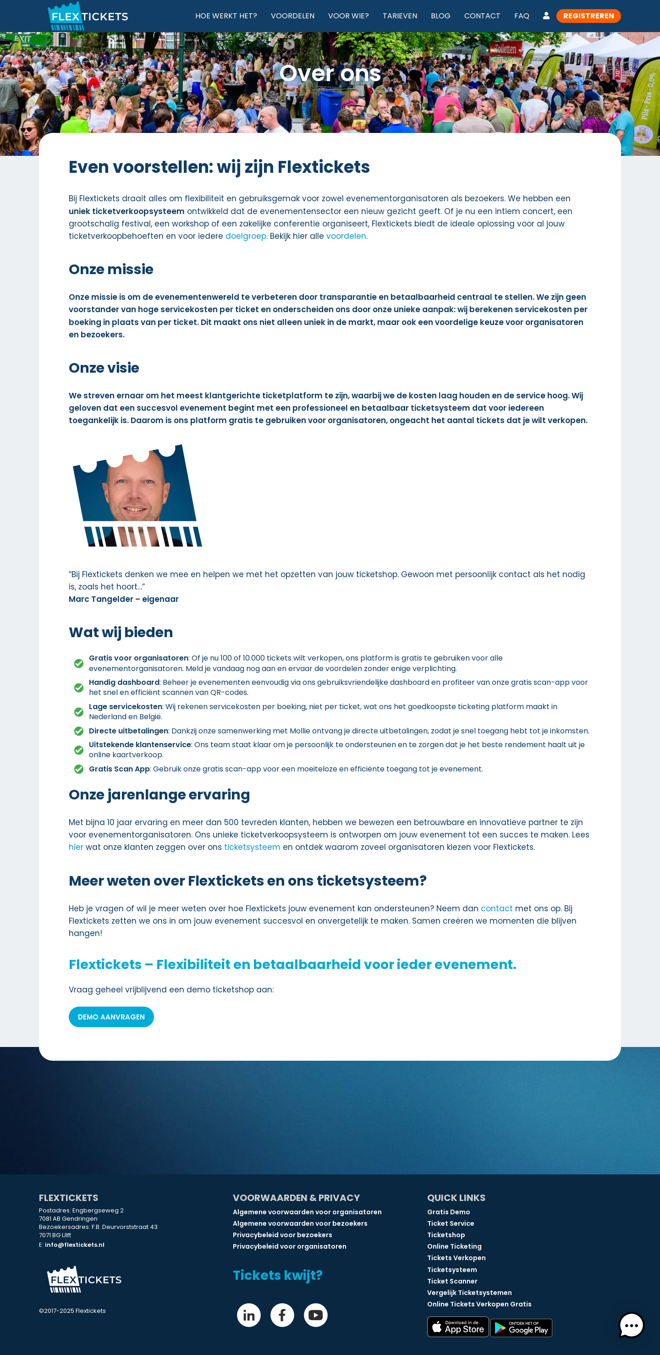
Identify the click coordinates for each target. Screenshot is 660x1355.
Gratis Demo (448, 1212)
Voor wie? (348, 16)
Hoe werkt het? (226, 16)
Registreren (588, 16)
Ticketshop (446, 1234)
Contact (482, 16)
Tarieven (400, 16)
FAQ (521, 16)
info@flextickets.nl (74, 1244)
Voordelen (292, 16)
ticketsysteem (252, 847)
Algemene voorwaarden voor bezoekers (300, 1223)
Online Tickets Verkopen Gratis (479, 1304)
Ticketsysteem (452, 1269)
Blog (441, 16)
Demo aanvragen (111, 1017)
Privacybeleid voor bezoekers (282, 1234)
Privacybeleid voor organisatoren (289, 1246)
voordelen (346, 236)
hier (76, 847)
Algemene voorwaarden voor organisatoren (307, 1212)
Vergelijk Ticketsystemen (469, 1292)
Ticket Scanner (452, 1281)
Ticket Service (450, 1223)
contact (497, 908)
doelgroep (246, 236)
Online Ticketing (454, 1246)
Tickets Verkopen (456, 1257)
